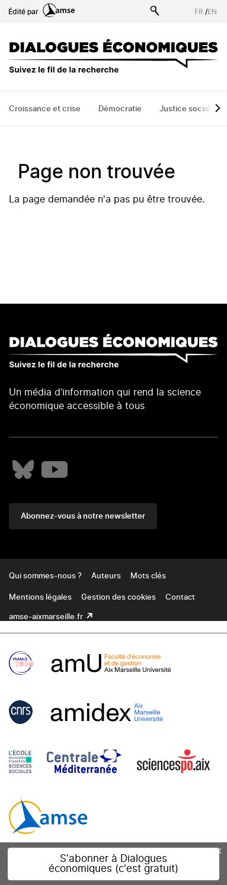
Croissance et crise (45, 109)
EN (212, 11)
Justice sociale (187, 109)
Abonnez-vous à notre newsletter (83, 516)
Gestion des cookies (118, 597)
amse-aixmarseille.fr (47, 617)
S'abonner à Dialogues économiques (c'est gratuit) (113, 864)
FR (198, 11)
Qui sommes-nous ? (45, 576)
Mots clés (148, 576)
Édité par (41, 11)
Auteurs (106, 576)
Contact (180, 597)
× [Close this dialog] (219, 850)
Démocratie (120, 109)
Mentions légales (40, 597)
